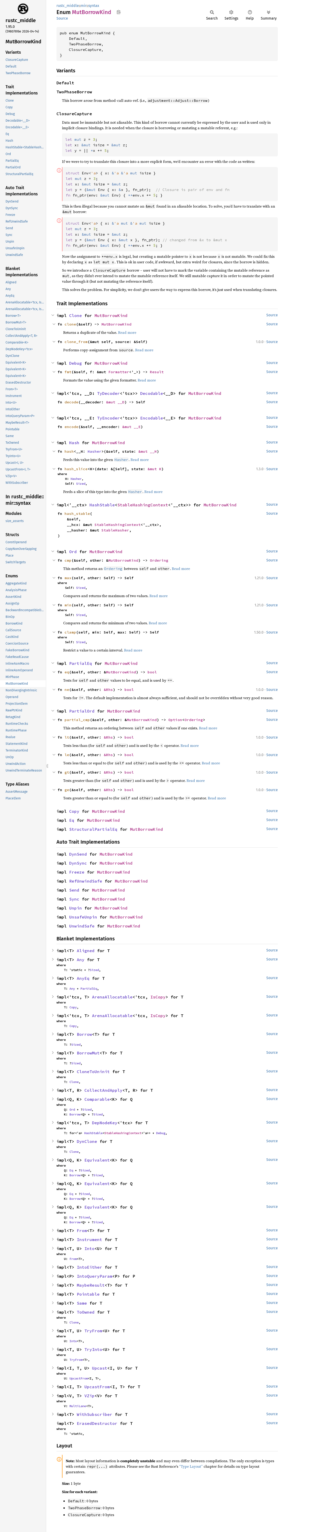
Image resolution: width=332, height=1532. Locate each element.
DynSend (78, 854)
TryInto (93, 1349)
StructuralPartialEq (93, 829)
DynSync (78, 863)
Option (175, 719)
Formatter (118, 372)
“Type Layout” (191, 1466)
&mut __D (115, 402)
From (82, 1230)
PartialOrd (82, 711)
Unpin (75, 908)
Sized (80, 483)
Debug (75, 363)
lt (67, 737)
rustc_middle (67, 5)
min (68, 605)
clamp (70, 632)
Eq (71, 820)
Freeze (76, 872)
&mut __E (131, 426)
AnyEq (83, 978)
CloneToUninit (93, 1071)
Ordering (159, 560)
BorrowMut (88, 1053)
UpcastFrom (78, 1378)
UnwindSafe (82, 926)
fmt (68, 372)
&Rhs (108, 689)
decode (71, 402)
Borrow (84, 1034)
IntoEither (89, 1267)
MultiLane (77, 1406)
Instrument (89, 1239)
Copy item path (118, 12)
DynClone (87, 1141)
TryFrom (93, 1330)
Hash (74, 442)
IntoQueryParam (94, 1276)
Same (82, 1303)
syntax (93, 5)
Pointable (88, 1294)
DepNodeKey (104, 1122)
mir (83, 5)
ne (67, 689)
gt (67, 772)
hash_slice (76, 469)
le (67, 754)
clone (70, 324)
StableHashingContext (142, 505)
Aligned (86, 950)
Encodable (151, 418)
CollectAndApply (103, 1090)
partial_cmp (77, 719)
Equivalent (97, 1160)
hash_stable (77, 513)
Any (80, 959)
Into (89, 1248)
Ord (73, 551)
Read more (127, 332)
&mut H (154, 469)
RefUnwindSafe (85, 881)
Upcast (99, 1368)
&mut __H (147, 451)
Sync (74, 899)
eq (67, 672)
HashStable (102, 505)
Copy (74, 811)
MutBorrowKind (111, 315)
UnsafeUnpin (83, 917)
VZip (89, 1395)
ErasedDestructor (97, 1423)
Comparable (97, 1099)
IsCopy (158, 997)
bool (152, 672)
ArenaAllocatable (112, 997)
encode (71, 426)
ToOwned (86, 1312)
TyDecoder (108, 393)
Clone (75, 315)
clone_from (76, 341)
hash (69, 451)
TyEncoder (108, 418)
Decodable (151, 393)
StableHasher (115, 530)
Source (62, 18)
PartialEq (80, 663)
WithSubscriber (94, 1414)
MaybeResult (91, 1285)
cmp (68, 560)
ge (67, 789)
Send (74, 890)
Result (157, 372)
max (68, 577)
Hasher (94, 451)
